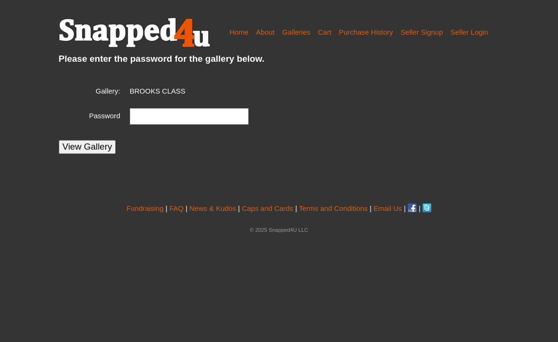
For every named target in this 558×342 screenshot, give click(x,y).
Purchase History (366, 32)
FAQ (176, 208)
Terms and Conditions (333, 208)
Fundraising (145, 208)
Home (238, 32)
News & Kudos (213, 208)
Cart (324, 32)
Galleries (296, 32)
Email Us (388, 208)
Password (104, 116)
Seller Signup (422, 32)
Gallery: (108, 91)
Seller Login (469, 32)
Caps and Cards (267, 208)
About (265, 32)
